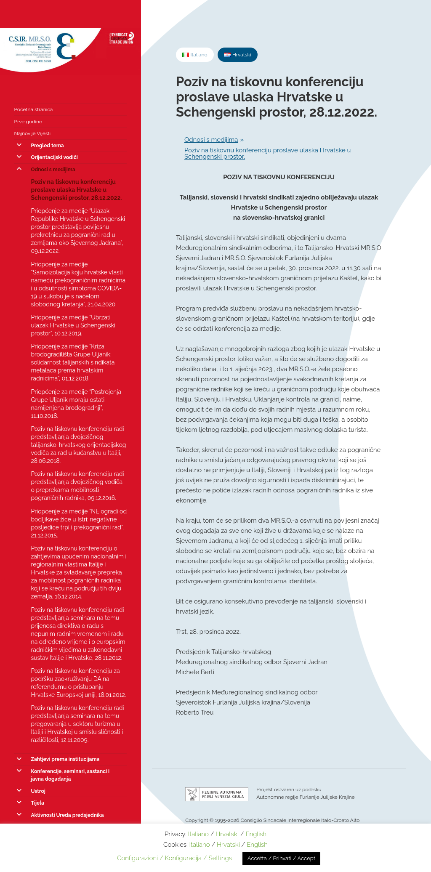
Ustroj (38, 791)
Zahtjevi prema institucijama (65, 759)
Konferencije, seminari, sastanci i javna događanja (70, 775)
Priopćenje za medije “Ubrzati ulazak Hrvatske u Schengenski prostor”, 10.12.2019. (73, 325)
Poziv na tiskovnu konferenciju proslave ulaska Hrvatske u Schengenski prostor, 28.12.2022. (76, 189)
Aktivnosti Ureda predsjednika (67, 815)
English (255, 834)
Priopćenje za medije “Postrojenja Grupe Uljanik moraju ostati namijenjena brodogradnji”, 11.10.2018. (76, 403)
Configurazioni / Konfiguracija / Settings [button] (174, 858)
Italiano (198, 834)
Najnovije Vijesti (32, 133)
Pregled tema (47, 146)
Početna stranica (33, 109)
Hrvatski (227, 834)
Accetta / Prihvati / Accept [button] (281, 858)
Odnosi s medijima (53, 170)
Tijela (37, 803)
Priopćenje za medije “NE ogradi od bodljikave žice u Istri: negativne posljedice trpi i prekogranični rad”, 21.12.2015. (79, 523)
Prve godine (28, 122)
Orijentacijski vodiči (54, 157)
